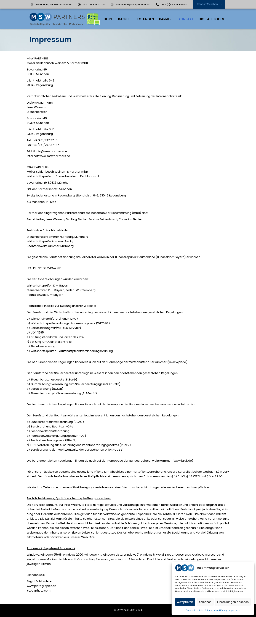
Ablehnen (205, 602)
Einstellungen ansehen (233, 602)
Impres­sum (234, 610)
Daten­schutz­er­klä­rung (216, 610)
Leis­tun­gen (144, 19)
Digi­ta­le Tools (211, 19)
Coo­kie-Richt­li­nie (194, 610)
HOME (108, 19)
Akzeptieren (185, 602)
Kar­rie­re (166, 19)
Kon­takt (185, 19)
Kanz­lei (124, 19)
